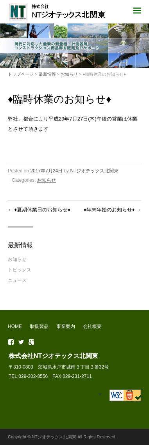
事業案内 (65, 326)
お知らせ (69, 74)
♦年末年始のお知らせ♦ (112, 210)
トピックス (19, 270)
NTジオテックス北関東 (94, 171)
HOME (15, 326)
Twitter (21, 342)
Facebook (11, 342)
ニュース (17, 280)
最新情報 (47, 74)
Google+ (31, 342)
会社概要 (92, 326)
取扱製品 (39, 326)
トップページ (21, 74)
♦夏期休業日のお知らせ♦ (39, 210)
